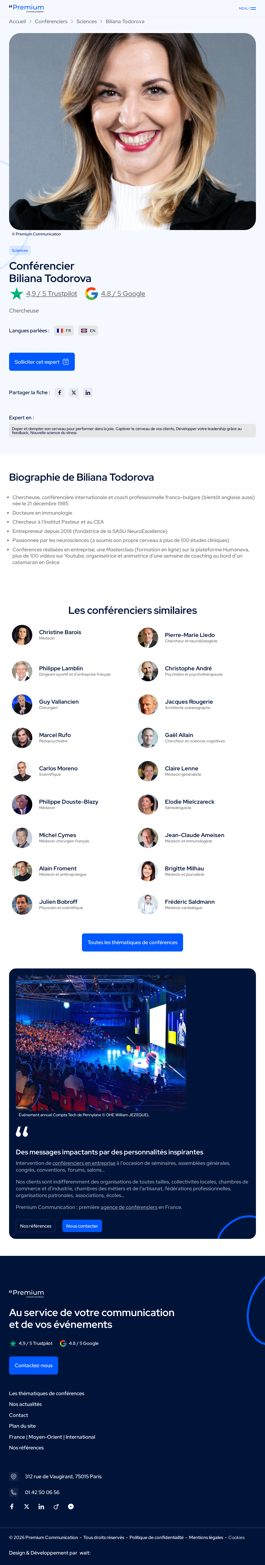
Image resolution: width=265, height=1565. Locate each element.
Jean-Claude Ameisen (194, 835)
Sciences (87, 21)
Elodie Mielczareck (190, 801)
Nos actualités (25, 1404)
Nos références (35, 1226)
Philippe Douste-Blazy (68, 801)
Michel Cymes (57, 835)
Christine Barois (60, 632)
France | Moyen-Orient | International (52, 1437)
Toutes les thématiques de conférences (132, 942)
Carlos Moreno (58, 768)
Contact (18, 1415)
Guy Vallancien (59, 701)
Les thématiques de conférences (46, 1393)
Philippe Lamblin (61, 668)
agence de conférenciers (129, 1207)
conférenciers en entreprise (83, 1163)
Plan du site (22, 1426)
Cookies (236, 1537)
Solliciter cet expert (42, 361)
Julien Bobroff (58, 901)
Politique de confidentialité (157, 1537)
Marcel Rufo (55, 735)
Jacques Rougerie (189, 701)
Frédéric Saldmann (190, 901)
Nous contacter (82, 1226)
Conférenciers (51, 21)
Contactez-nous (33, 1365)
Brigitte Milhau (184, 868)
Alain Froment (58, 868)
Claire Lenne (181, 768)
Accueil (17, 21)
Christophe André (188, 668)
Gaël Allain (179, 735)
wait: (85, 1552)
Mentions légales (206, 1537)
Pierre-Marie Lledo (190, 635)
